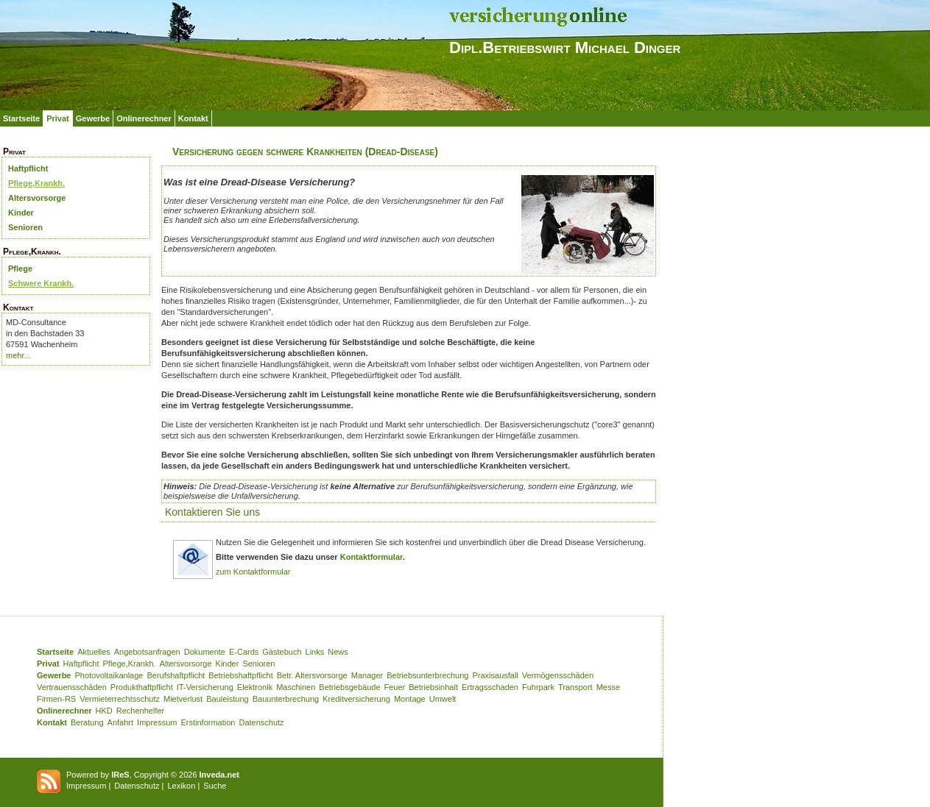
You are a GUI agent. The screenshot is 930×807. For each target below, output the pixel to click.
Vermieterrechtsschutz (120, 698)
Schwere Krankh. (41, 283)
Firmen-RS (56, 698)
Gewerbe (93, 118)
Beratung (87, 722)
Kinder (21, 212)
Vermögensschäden (557, 675)
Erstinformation (207, 722)
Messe (608, 687)
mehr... (18, 355)
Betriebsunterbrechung (427, 675)
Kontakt (193, 118)
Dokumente (204, 651)
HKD (104, 710)
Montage (410, 698)
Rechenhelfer (140, 710)
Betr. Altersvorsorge (312, 675)
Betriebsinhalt (433, 687)
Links (315, 651)
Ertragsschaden (490, 687)
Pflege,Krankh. (36, 183)
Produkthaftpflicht (141, 687)
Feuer (395, 687)
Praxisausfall (495, 675)
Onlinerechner (144, 118)
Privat (57, 118)
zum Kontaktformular (253, 571)
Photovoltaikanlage (108, 675)
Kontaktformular (371, 556)
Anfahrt (120, 722)
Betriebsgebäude (349, 687)
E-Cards (243, 651)
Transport (575, 687)
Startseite (21, 118)
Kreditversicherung (356, 698)
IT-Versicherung (205, 687)
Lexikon (181, 785)
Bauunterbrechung (286, 698)
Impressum (157, 722)
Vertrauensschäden (72, 687)
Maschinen (295, 687)
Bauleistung (227, 698)
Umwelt (443, 698)
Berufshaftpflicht (176, 675)
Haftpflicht (28, 168)
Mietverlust (182, 698)
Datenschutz (261, 722)
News (338, 651)
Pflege (20, 268)
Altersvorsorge (37, 197)
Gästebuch (281, 651)
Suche (214, 785)
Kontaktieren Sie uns (212, 512)
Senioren (25, 227)
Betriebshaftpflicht (240, 675)
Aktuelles (93, 651)
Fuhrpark (538, 687)
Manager (367, 675)
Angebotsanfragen (147, 651)
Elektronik (254, 687)
